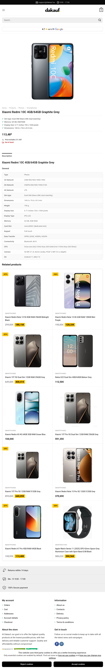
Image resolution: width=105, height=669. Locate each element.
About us (61, 605)
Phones (21, 108)
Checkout (8, 622)
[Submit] (99, 20)
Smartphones (32, 108)
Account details (11, 618)
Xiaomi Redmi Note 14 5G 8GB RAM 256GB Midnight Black (27, 318)
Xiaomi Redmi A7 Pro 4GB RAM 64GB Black (23, 549)
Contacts (61, 609)
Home (4, 108)
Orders (7, 605)
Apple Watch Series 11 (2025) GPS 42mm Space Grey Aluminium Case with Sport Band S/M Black (77, 550)
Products (12, 108)
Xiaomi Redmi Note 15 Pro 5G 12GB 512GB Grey (75, 491)
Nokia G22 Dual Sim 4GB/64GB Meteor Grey (73, 377)
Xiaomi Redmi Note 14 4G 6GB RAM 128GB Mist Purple (75, 318)
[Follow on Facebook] (57, 644)
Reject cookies (26, 664)
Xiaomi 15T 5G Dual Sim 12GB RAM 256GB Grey (25, 377)
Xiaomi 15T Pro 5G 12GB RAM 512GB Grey (22, 491)
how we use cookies (66, 655)
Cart (6, 609)
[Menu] (3, 10)
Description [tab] (7, 156)
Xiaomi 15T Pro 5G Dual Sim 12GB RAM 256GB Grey (76, 434)
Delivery (60, 613)
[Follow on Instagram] (61, 644)
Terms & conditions (65, 622)
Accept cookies (78, 664)
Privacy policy (63, 618)
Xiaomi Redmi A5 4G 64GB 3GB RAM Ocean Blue (25, 434)
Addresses (8, 613)
